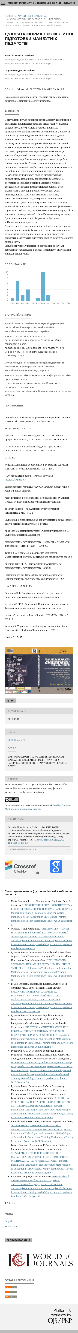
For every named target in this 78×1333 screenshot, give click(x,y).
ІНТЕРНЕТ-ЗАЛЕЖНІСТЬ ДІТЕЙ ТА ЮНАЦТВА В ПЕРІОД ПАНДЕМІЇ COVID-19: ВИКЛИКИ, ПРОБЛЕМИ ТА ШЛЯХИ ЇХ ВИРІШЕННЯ (41, 1066)
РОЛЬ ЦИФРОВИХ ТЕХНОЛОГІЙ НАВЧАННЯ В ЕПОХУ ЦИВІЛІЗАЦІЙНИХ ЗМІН (40, 964)
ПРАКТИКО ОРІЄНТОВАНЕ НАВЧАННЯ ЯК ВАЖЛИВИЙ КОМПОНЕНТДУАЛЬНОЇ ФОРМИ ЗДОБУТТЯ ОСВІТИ (40, 932)
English (8, 1221)
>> (15, 1202)
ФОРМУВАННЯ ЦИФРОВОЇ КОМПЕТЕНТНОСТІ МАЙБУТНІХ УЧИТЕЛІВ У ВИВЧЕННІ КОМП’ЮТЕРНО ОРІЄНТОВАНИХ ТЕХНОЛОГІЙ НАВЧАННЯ (40, 1156)
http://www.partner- (15, 479)
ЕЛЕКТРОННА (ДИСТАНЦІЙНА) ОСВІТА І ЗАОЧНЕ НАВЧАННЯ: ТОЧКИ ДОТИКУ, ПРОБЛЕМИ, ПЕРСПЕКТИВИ (41, 1101)
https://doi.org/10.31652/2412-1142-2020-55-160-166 (38, 89)
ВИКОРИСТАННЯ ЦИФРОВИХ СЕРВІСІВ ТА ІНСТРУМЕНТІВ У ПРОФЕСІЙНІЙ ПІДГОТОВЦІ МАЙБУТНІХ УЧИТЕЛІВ (36, 995)
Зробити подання (18, 1240)
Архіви (22, 16)
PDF (11, 700)
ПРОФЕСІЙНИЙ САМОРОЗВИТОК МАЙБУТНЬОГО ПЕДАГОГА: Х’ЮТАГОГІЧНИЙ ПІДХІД (40, 1180)
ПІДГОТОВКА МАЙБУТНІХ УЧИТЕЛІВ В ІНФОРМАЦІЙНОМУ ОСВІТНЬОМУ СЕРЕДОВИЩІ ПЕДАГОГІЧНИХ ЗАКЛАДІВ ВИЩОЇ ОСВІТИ (39, 1031)
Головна (10, 16)
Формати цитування (23, 849)
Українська (11, 1225)
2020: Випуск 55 (37, 16)
